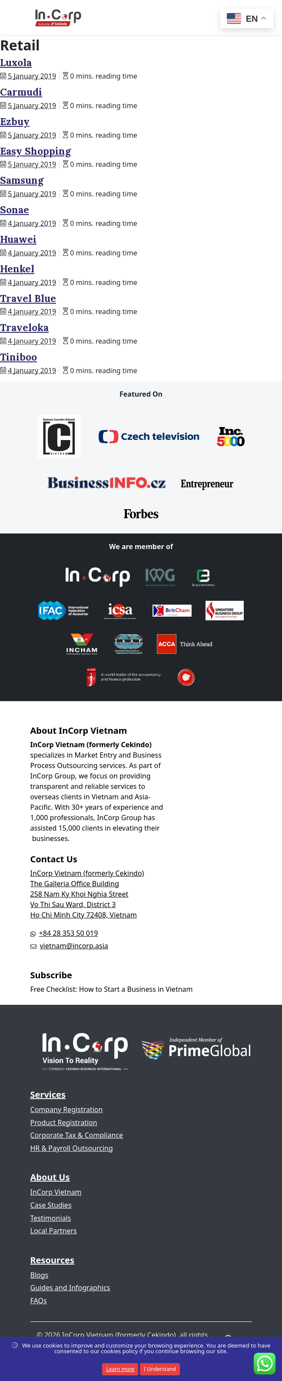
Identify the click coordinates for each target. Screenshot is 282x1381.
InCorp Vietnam (56, 1192)
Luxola (16, 62)
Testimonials (50, 1218)
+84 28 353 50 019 (68, 933)
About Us (50, 1177)
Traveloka (24, 327)
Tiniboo (18, 357)
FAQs (38, 1300)
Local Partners (53, 1230)
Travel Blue (28, 298)
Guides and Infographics (70, 1287)
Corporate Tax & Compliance (76, 1135)
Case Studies (51, 1205)
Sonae (14, 210)
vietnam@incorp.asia (74, 945)
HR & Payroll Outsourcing (71, 1148)
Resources (52, 1260)
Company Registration (66, 1109)
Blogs (39, 1275)
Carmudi (21, 92)
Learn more (120, 1369)
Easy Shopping (35, 151)
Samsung (21, 180)
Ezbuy (15, 122)
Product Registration (63, 1122)
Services (48, 1094)
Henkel (17, 269)
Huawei (18, 239)
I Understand (160, 1369)
